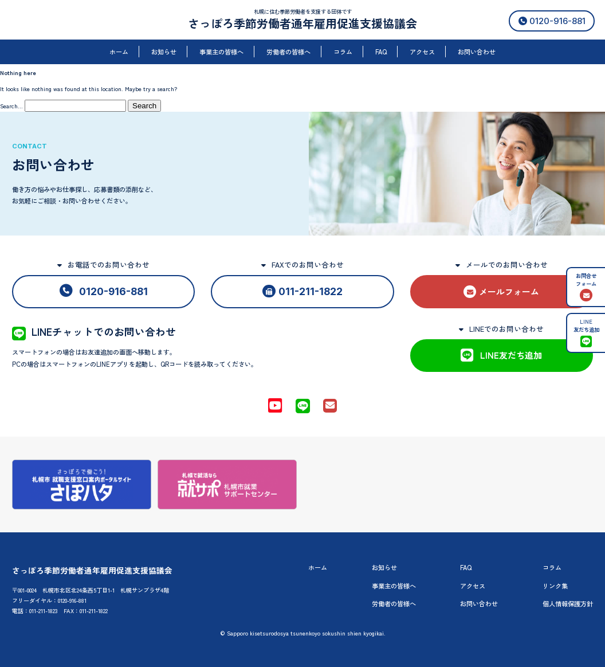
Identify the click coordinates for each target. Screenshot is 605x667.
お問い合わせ (477, 51)
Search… (11, 105)
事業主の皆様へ (221, 51)
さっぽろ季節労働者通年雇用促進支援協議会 (302, 23)
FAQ (381, 51)
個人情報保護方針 (568, 603)
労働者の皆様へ (288, 51)
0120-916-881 (552, 20)
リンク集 (555, 585)
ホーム (118, 51)
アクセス (422, 51)
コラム (342, 51)
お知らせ (163, 51)
